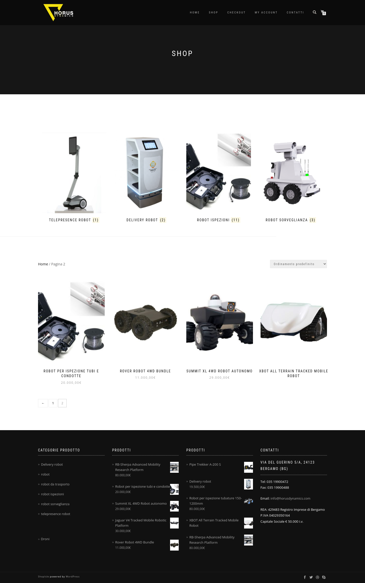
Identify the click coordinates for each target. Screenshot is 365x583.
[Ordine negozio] (298, 264)
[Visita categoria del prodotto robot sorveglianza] (291, 178)
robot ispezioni (52, 494)
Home (195, 12)
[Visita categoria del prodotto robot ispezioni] (218, 178)
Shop (213, 12)
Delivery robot (52, 464)
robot (45, 474)
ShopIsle (44, 576)
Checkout (236, 12)
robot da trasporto (55, 484)
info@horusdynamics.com (290, 498)
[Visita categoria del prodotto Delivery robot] (146, 178)
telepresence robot (55, 514)
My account (266, 12)
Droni (45, 539)
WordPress (72, 576)
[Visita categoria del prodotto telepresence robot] (74, 178)
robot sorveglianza (55, 504)
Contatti (295, 12)
